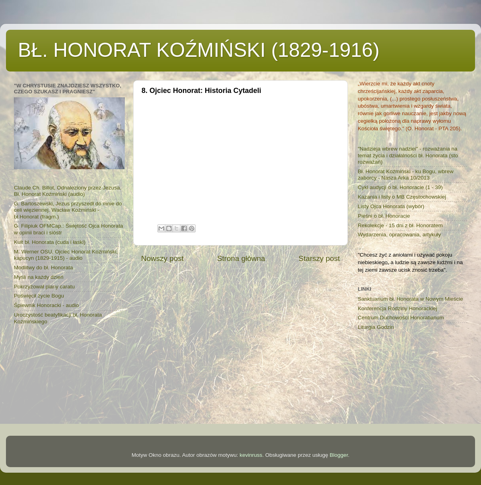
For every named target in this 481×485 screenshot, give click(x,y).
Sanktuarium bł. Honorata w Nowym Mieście (410, 299)
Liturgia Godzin (376, 327)
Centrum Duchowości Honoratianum (401, 318)
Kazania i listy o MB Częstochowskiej (402, 197)
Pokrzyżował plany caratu (44, 287)
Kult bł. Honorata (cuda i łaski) (49, 242)
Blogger (339, 455)
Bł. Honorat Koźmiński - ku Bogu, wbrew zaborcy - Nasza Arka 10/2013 (406, 174)
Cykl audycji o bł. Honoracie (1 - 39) (400, 187)
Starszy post (319, 258)
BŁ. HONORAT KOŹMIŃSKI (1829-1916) (199, 50)
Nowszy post (162, 258)
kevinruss (251, 455)
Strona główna (241, 258)
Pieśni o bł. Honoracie (384, 216)
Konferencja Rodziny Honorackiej (397, 308)
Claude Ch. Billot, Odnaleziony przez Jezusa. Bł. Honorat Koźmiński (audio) (67, 191)
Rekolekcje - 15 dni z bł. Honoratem (400, 225)
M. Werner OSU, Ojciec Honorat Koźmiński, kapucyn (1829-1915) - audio (66, 255)
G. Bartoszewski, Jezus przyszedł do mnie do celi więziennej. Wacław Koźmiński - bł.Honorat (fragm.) (68, 210)
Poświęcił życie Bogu (39, 296)
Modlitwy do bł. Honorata (43, 268)
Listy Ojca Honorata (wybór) (391, 206)
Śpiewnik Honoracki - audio (46, 305)
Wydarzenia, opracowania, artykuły (399, 235)
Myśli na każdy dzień (39, 277)
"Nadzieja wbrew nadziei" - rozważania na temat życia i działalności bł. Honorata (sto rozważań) (408, 155)
